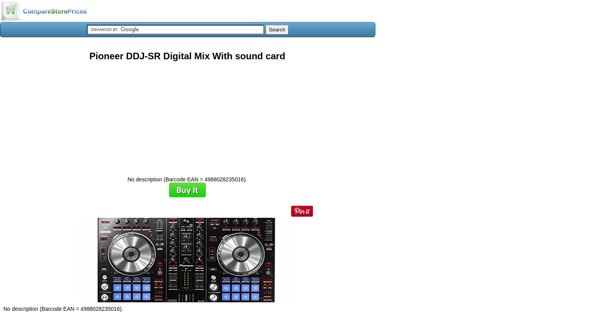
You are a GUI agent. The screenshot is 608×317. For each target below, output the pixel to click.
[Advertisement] (187, 116)
